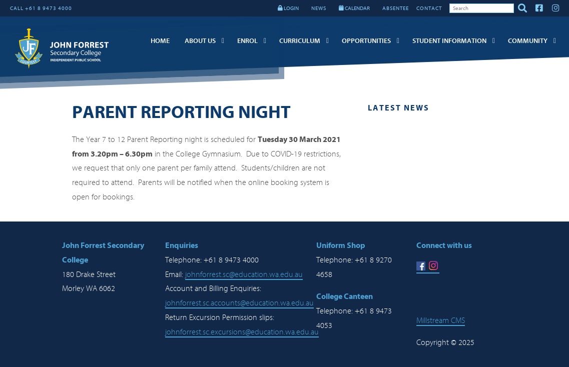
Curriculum (299, 40)
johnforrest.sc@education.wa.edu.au (244, 274)
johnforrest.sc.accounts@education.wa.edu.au (239, 303)
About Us (200, 40)
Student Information (449, 40)
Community (527, 40)
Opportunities (366, 40)
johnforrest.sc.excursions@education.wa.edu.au (242, 332)
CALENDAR (354, 8)
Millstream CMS (440, 320)
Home (160, 40)
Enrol (247, 40)
